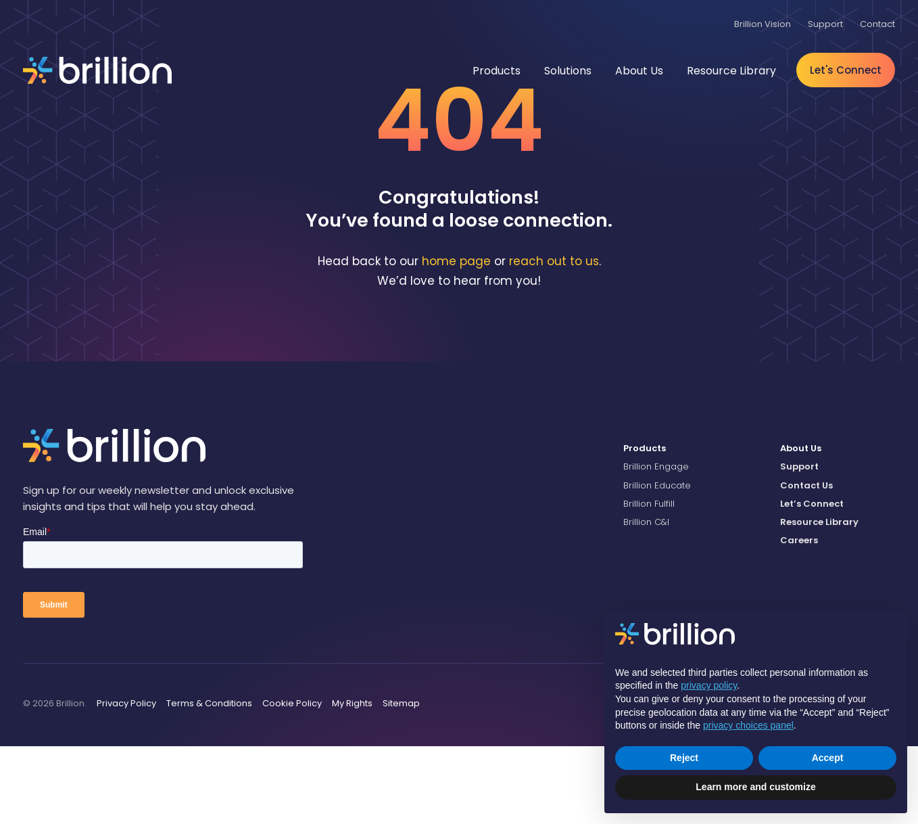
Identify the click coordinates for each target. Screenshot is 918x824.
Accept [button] (828, 757)
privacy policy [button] (709, 685)
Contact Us (806, 563)
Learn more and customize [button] (755, 786)
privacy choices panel (748, 725)
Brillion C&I (646, 599)
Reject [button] (684, 757)
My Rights (352, 781)
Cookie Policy (292, 781)
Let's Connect (845, 70)
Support (799, 544)
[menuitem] (680, 526)
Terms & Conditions (209, 781)
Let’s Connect (812, 581)
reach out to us (554, 339)
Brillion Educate (657, 563)
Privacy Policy (126, 781)
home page (456, 339)
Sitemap (401, 781)
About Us (800, 526)
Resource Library (819, 599)
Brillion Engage (656, 544)
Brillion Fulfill (649, 581)
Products (644, 526)
